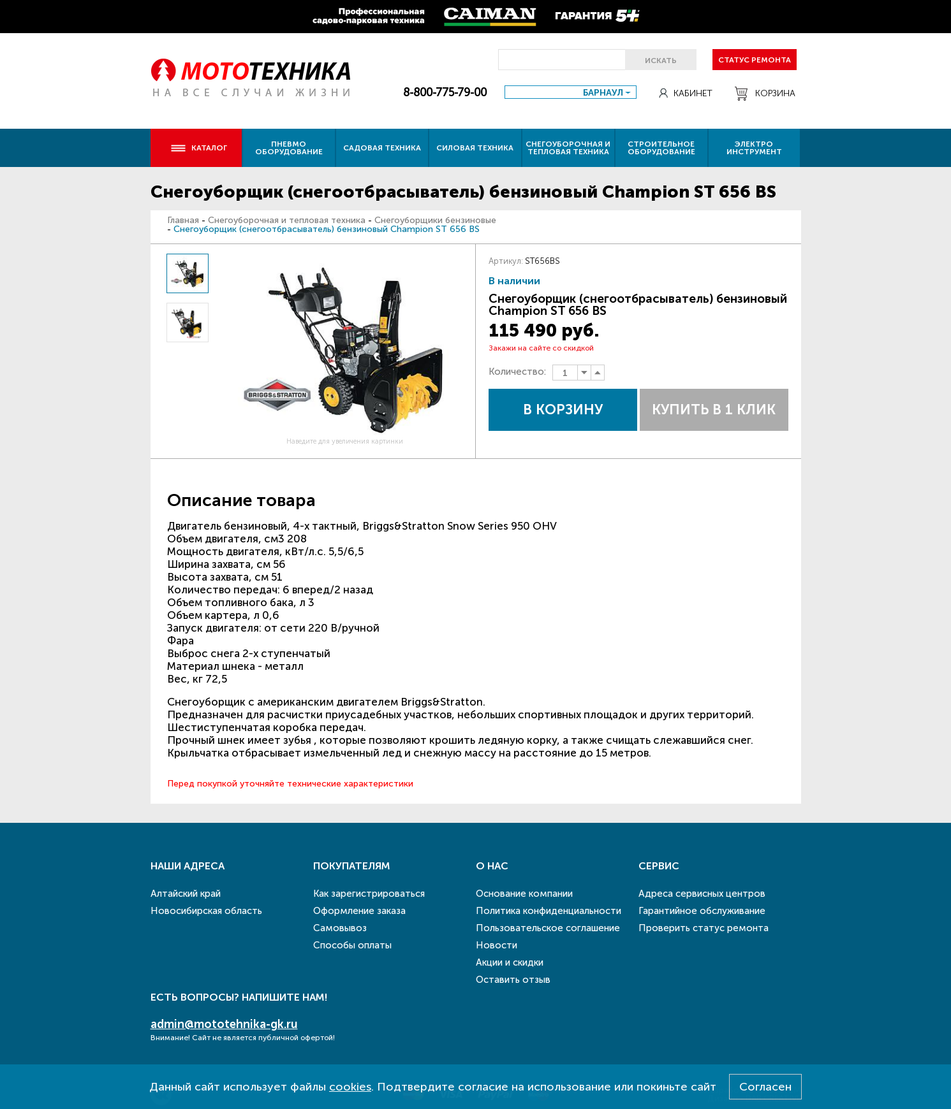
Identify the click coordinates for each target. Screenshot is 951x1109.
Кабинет (685, 93)
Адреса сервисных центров (701, 893)
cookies (350, 1087)
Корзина (765, 94)
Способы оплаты (352, 945)
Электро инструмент (754, 148)
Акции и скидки (509, 962)
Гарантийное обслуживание (701, 911)
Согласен (765, 1087)
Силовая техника (474, 147)
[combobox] (570, 92)
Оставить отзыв (513, 979)
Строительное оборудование (661, 148)
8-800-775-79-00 (445, 92)
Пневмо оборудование (289, 148)
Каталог (198, 147)
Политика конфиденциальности (548, 911)
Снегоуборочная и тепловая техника (568, 148)
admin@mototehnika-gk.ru (224, 1024)
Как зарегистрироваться (369, 893)
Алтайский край (186, 893)
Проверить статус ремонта (703, 928)
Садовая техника (382, 147)
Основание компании (524, 893)
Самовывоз (340, 928)
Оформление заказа (359, 911)
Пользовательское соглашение (548, 928)
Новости (496, 945)
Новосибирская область (206, 911)
